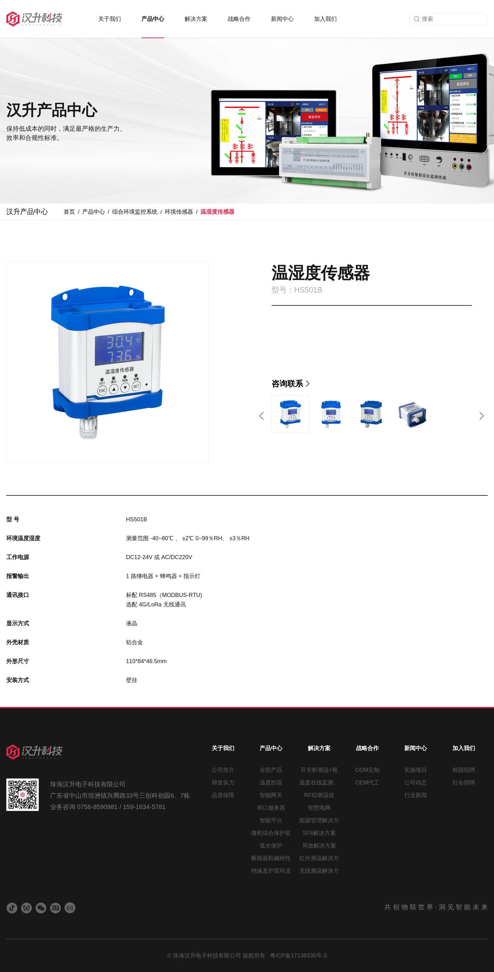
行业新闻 (415, 795)
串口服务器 (271, 808)
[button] (262, 414)
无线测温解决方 (319, 871)
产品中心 (152, 19)
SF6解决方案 (319, 833)
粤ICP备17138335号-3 (298, 955)
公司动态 (415, 782)
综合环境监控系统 (135, 212)
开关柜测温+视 (319, 770)
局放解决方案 (319, 845)
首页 (69, 212)
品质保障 (223, 795)
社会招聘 (463, 782)
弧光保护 (271, 845)
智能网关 (271, 795)
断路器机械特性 (271, 858)
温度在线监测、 (319, 782)
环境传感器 (179, 212)
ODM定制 (367, 770)
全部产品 (271, 770)
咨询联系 (287, 383)
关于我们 (109, 19)
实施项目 (415, 770)
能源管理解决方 (319, 820)
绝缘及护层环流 (271, 871)
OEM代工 (367, 782)
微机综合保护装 (271, 833)
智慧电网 (319, 808)
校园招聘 (463, 770)
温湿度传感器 (217, 212)
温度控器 (271, 782)
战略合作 (239, 19)
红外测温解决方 (319, 858)
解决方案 (196, 19)
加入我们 (325, 19)
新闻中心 (282, 19)
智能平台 (271, 820)
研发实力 (223, 782)
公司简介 (223, 770)
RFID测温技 (319, 795)
